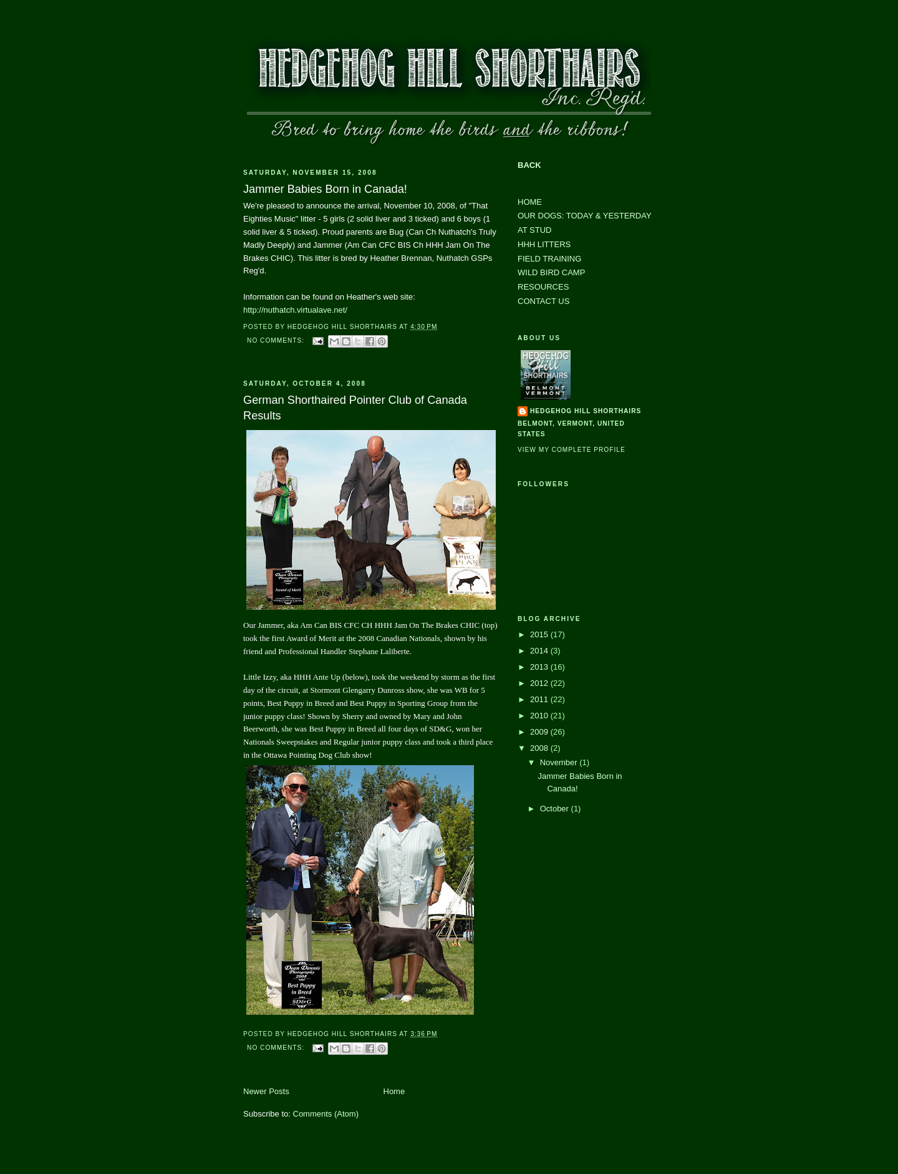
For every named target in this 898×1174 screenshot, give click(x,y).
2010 (540, 715)
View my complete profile (571, 449)
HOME (530, 202)
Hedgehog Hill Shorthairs (585, 411)
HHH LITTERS (544, 244)
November (560, 762)
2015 (540, 634)
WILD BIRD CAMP (551, 272)
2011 (540, 699)
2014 (540, 650)
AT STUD (534, 230)
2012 (540, 683)
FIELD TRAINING (549, 258)
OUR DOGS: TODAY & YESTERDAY (585, 215)
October (555, 808)
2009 (540, 731)
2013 (540, 667)
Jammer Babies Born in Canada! (325, 189)
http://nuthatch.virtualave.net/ (295, 310)
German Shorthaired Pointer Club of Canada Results (355, 408)
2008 (540, 748)
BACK (529, 165)
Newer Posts (266, 1091)
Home (394, 1091)
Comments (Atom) (326, 1113)
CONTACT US (543, 301)
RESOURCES (543, 286)
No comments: (277, 340)
